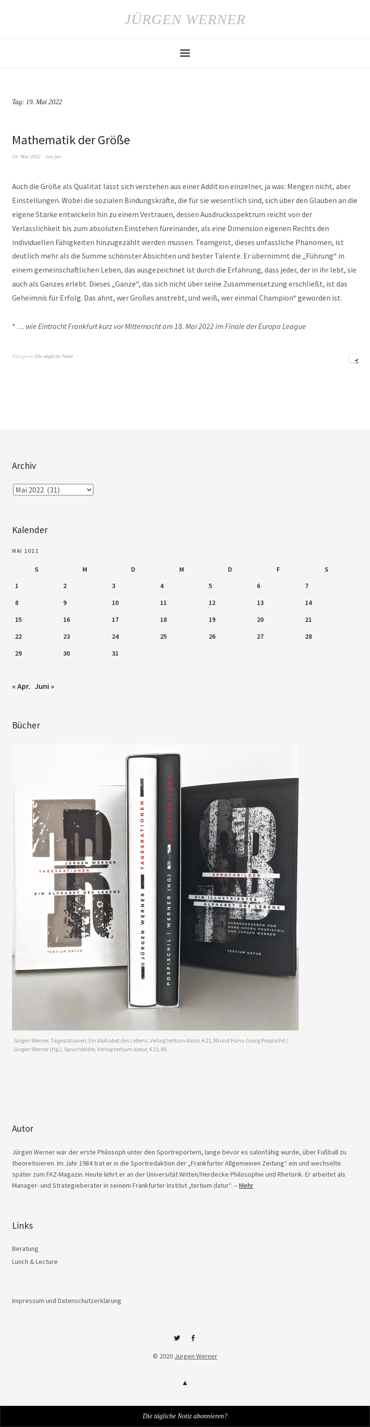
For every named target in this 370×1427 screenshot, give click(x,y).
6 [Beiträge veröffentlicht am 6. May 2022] (258, 585)
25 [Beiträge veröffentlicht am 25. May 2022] (163, 636)
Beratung (25, 1248)
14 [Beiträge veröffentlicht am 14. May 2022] (308, 602)
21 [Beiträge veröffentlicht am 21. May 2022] (308, 619)
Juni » (44, 686)
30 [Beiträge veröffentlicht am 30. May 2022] (66, 653)
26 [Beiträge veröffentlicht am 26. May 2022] (212, 636)
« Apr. (21, 686)
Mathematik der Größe (71, 140)
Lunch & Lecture (35, 1261)
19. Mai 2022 (26, 156)
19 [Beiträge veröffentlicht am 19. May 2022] (212, 619)
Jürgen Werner (185, 19)
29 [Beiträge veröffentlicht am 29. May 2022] (18, 653)
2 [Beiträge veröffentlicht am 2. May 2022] (64, 585)
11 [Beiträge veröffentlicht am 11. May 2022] (163, 602)
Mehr (246, 1185)
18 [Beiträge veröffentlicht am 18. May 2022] (163, 619)
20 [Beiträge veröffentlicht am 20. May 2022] (260, 619)
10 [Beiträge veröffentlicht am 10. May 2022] (115, 602)
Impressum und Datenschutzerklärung (66, 1300)
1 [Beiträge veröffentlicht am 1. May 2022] (16, 585)
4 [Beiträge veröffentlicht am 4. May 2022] (161, 585)
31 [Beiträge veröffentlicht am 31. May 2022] (115, 653)
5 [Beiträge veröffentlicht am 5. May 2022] (210, 585)
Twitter (177, 1341)
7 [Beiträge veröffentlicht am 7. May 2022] (306, 585)
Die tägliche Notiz (54, 356)
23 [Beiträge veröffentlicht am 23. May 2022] (66, 636)
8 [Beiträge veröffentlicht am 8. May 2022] (16, 602)
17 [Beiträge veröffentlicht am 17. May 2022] (115, 619)
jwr (58, 156)
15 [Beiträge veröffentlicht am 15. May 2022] (18, 619)
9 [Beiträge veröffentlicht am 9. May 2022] (64, 602)
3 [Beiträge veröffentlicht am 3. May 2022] (113, 585)
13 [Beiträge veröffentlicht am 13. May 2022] (260, 602)
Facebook (193, 1341)
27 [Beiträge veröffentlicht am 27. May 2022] (260, 636)
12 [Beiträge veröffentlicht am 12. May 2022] (212, 602)
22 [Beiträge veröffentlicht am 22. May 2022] (18, 636)
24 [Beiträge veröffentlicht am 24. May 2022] (115, 636)
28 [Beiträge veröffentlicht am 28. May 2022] (308, 636)
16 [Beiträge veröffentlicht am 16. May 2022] (66, 619)
